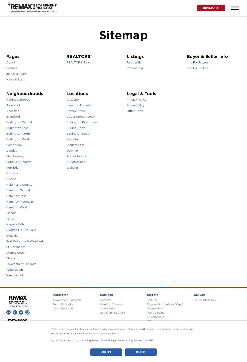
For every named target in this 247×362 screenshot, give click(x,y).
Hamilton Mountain (19, 201)
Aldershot (13, 105)
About (10, 62)
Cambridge (14, 145)
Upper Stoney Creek (80, 116)
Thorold (11, 258)
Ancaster (12, 111)
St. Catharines (16, 247)
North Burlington (63, 304)
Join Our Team (16, 74)
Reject (141, 352)
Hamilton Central (18, 190)
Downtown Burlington (67, 300)
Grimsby (12, 173)
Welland (72, 167)
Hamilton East (16, 196)
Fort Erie (12, 167)
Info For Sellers (197, 68)
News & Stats (15, 79)
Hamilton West (16, 207)
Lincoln (11, 213)
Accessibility (135, 105)
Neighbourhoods (18, 99)
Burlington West (17, 139)
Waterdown (14, 269)
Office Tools (135, 111)
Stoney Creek (15, 252)
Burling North (75, 128)
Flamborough (15, 156)
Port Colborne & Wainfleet (24, 241)
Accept (106, 352)
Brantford (13, 116)
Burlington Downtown (82, 122)
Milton (10, 218)
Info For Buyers (197, 62)
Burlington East (17, 128)
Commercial (135, 68)
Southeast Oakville (205, 300)
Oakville (12, 235)
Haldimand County (19, 184)
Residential (134, 62)
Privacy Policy (136, 99)
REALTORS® (211, 7)
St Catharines (75, 162)
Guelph (11, 179)
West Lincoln (15, 275)
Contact (11, 68)
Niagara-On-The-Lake (21, 230)
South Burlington (63, 308)
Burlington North (18, 133)
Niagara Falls (15, 224)
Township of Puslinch (21, 264)
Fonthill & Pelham (18, 162)
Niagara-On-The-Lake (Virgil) (165, 304)
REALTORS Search (79, 62)
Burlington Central (19, 122)
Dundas (11, 150)
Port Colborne (76, 156)
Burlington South (78, 133)
